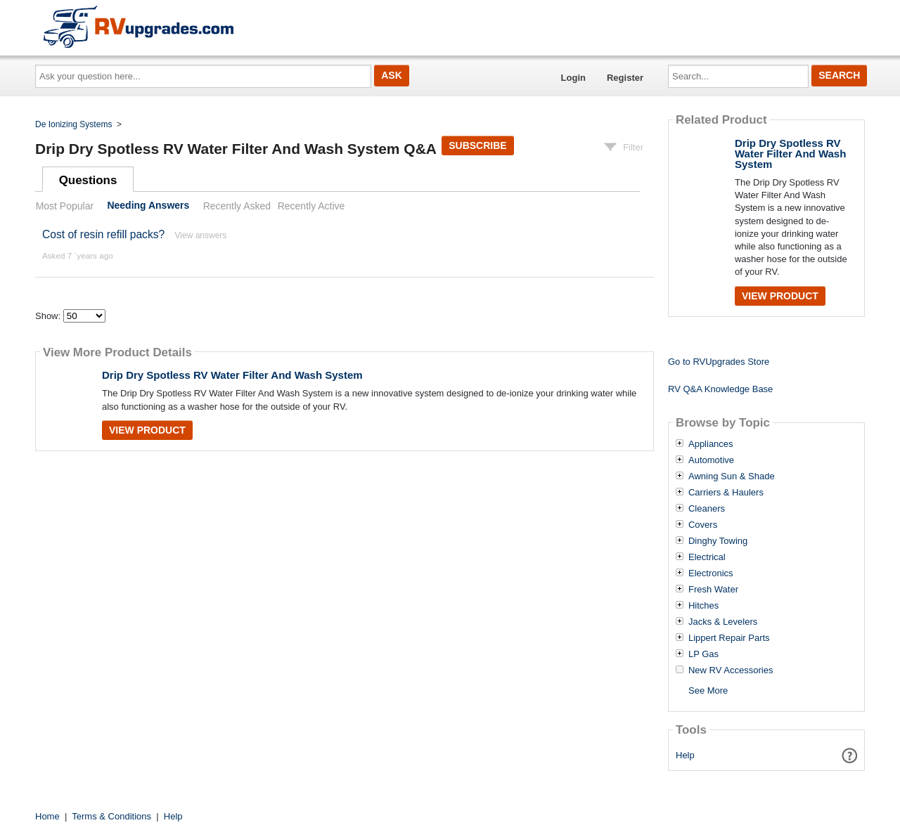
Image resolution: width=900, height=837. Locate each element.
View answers (201, 235)
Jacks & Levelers (722, 622)
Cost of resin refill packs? (103, 234)
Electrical (707, 557)
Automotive (711, 460)
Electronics (710, 573)
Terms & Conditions (111, 816)
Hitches (703, 606)
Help (685, 755)
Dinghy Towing (717, 541)
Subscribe (477, 145)
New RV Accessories (730, 670)
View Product (147, 430)
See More (708, 690)
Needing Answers (148, 206)
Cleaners (706, 509)
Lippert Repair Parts (729, 638)
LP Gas (703, 654)
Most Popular (65, 206)
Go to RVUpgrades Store (718, 361)
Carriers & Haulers (726, 493)
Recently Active (311, 206)
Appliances (710, 444)
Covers (702, 525)
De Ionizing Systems (73, 124)
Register (625, 77)
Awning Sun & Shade (731, 476)
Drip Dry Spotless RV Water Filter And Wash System (232, 375)
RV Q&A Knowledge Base (720, 389)
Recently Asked (237, 206)
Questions (88, 180)
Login (573, 77)
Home (47, 816)
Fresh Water (713, 590)
